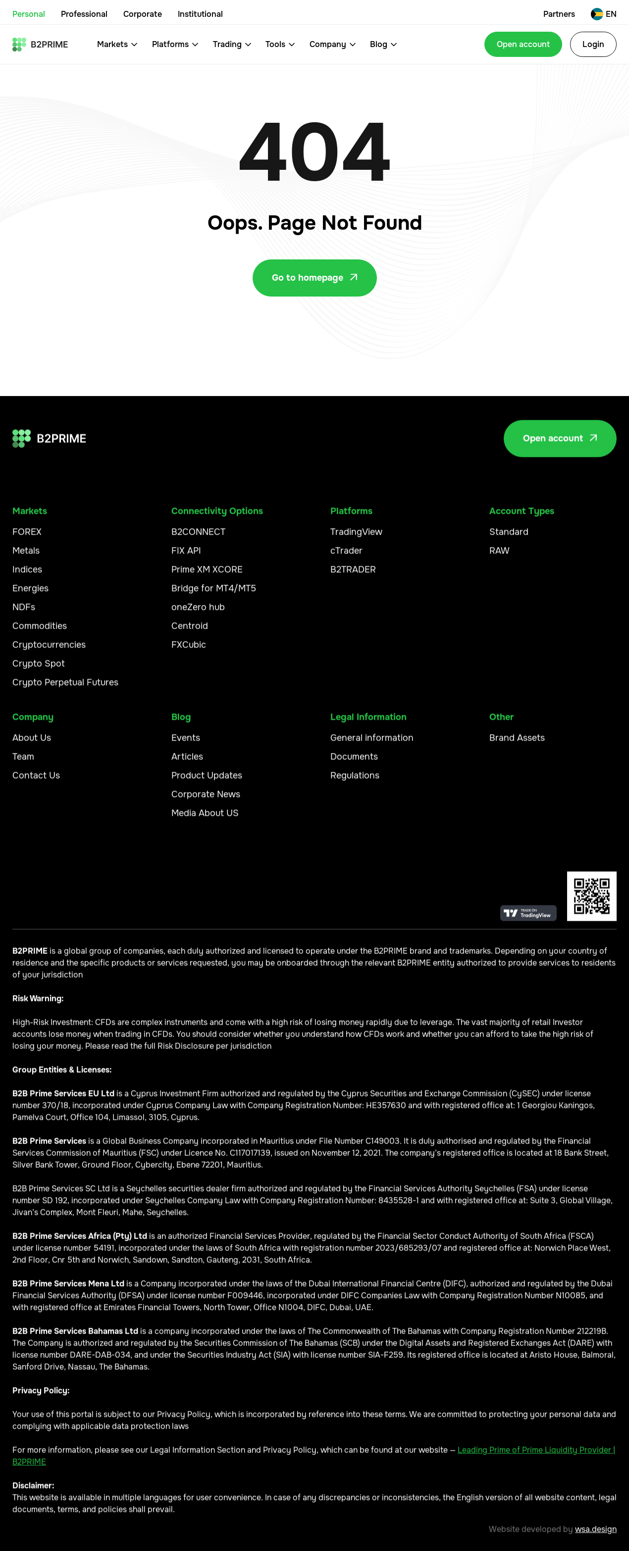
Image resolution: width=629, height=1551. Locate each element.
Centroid (189, 632)
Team (23, 763)
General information (372, 744)
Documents (354, 763)
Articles (187, 763)
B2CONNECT (198, 538)
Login (593, 44)
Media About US (205, 819)
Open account (523, 44)
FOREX (27, 538)
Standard (508, 538)
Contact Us (36, 782)
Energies (30, 595)
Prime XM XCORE (207, 576)
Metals (26, 557)
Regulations (354, 782)
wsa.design (596, 1536)
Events (185, 744)
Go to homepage (315, 277)
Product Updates (206, 782)
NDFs (23, 613)
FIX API (186, 557)
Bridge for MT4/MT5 (213, 595)
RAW (499, 557)
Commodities (39, 632)
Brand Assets (517, 744)
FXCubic (188, 651)
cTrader (346, 557)
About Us (31, 744)
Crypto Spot (38, 670)
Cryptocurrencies (49, 651)
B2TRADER (353, 576)
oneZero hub (198, 613)
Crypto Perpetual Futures (65, 689)
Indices (27, 576)
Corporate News (205, 801)
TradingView (356, 538)
